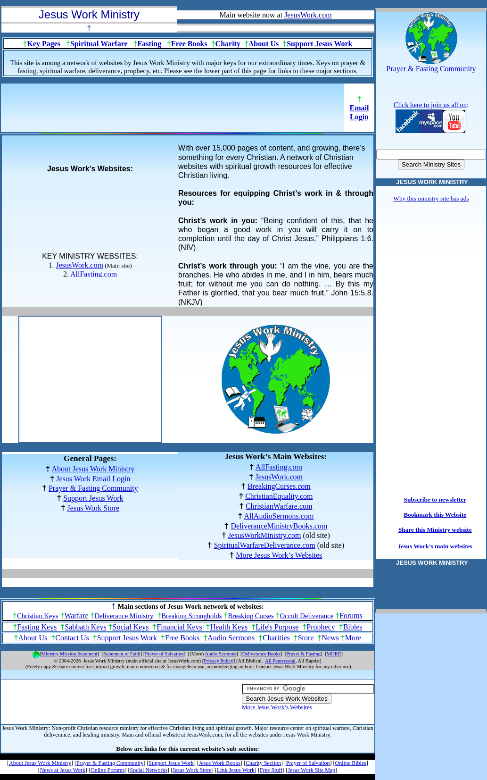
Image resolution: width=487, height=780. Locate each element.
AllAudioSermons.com (279, 516)
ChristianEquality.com (279, 496)
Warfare (76, 616)
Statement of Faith (121, 653)
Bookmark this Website (435, 514)
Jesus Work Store (93, 508)
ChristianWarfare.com (279, 506)
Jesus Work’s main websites (435, 546)
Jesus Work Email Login (93, 479)
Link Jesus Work (236, 770)
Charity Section (263, 763)
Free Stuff (271, 770)
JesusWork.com (79, 266)
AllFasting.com (93, 275)
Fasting (150, 44)
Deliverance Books (261, 653)
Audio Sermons (231, 638)
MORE (334, 653)
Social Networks (148, 770)
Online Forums (107, 770)
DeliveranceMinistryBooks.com (279, 526)
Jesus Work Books (219, 763)
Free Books (189, 44)
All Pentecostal (280, 660)
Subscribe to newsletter (435, 499)
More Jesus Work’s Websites (279, 555)
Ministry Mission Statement (69, 653)
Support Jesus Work (319, 44)
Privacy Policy (218, 660)
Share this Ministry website (435, 529)
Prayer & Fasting (303, 653)
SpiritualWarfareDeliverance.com (264, 545)
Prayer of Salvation (164, 653)
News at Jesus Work (62, 770)
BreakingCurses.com (279, 486)
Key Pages (43, 44)
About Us (263, 44)
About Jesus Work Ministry (93, 469)
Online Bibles (350, 763)
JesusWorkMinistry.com (264, 535)
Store (306, 638)
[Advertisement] (172, 111)
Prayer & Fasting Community (93, 488)
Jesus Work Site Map (311, 770)
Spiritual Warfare (99, 44)
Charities (276, 638)
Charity (227, 44)
